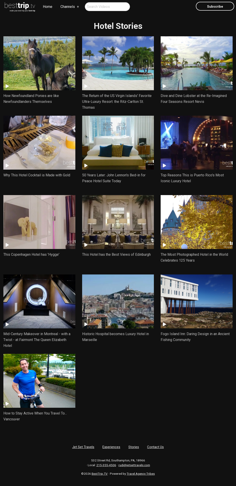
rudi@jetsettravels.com (134, 465)
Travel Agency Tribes (141, 473)
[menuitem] (20, 7)
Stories (133, 447)
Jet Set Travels (83, 447)
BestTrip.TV (100, 473)
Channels (67, 7)
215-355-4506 (106, 465)
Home (47, 7)
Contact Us (155, 447)
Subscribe (215, 7)
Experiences (111, 447)
